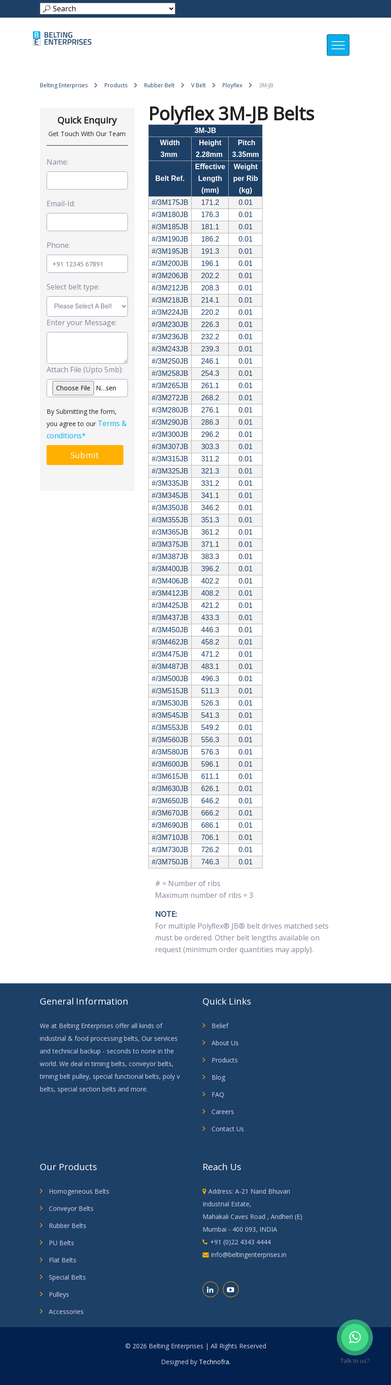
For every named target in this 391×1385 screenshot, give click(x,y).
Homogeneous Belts (79, 1191)
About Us (225, 1043)
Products (115, 85)
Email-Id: (61, 204)
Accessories (66, 1311)
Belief (220, 1025)
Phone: (58, 245)
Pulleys (59, 1294)
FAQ (218, 1094)
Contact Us (228, 1128)
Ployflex (232, 85)
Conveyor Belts (71, 1208)
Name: (57, 162)
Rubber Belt (159, 85)
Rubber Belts (67, 1225)
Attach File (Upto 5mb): (85, 370)
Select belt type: (73, 287)
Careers (223, 1111)
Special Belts (67, 1277)
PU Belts (61, 1242)
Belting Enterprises (64, 85)
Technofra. (215, 1361)
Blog (218, 1077)
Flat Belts (62, 1260)
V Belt (198, 85)
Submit (85, 455)
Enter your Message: (82, 322)
